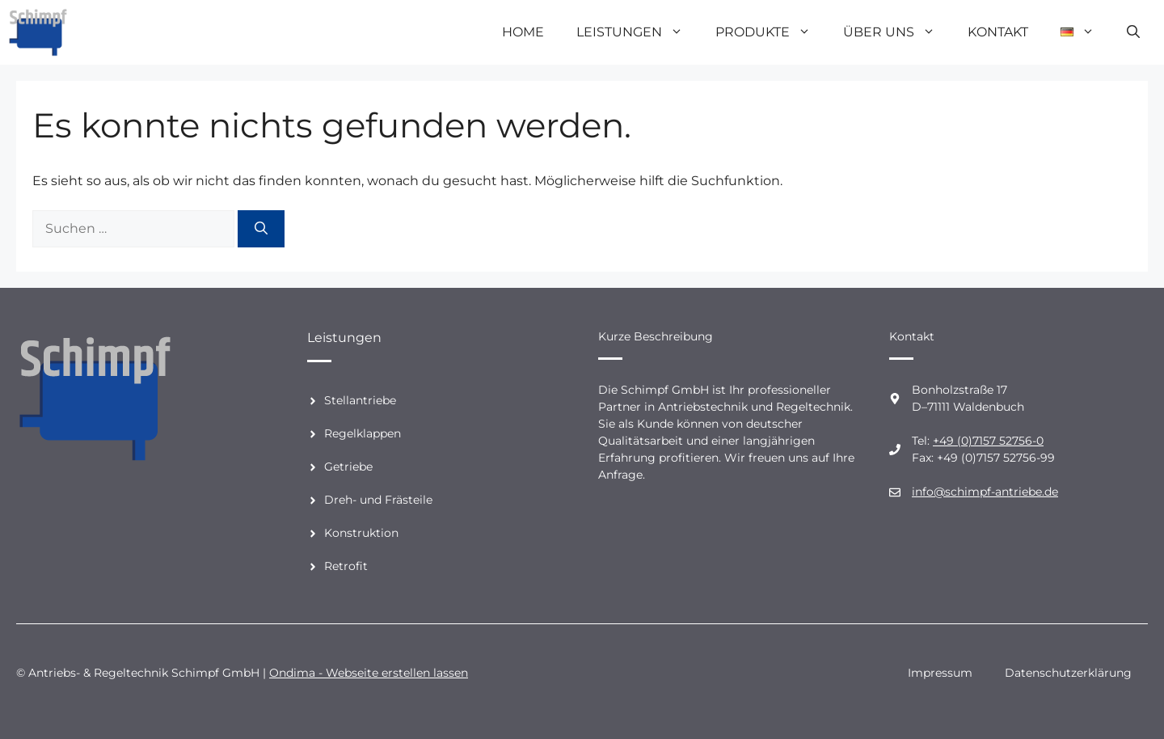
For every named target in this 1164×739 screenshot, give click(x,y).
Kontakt (998, 32)
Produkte (771, 32)
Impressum (940, 672)
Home (523, 32)
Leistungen (637, 32)
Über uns (897, 32)
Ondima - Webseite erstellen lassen (368, 672)
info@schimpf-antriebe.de (985, 491)
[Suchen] (261, 228)
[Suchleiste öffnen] (1133, 32)
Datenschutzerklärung (1068, 672)
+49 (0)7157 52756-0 (988, 440)
